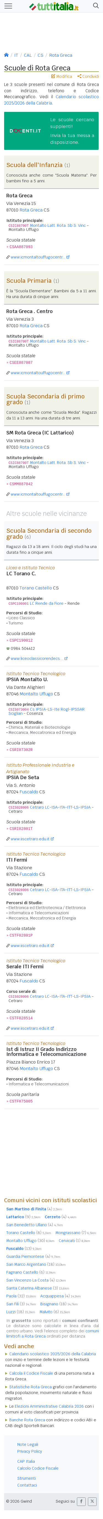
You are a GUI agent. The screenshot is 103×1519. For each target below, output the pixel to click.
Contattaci (27, 1485)
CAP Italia (26, 1461)
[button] (95, 6)
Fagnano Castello (30, 1272)
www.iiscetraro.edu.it (30, 838)
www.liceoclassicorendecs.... (37, 658)
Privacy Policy (29, 1451)
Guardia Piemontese (33, 1256)
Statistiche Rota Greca (30, 1386)
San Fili (21, 1303)
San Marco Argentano (36, 1264)
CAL (28, 55)
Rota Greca (60, 55)
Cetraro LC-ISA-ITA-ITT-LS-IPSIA (60, 807)
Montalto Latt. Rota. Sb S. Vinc (58, 225)
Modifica (61, 76)
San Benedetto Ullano (34, 1224)
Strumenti (26, 1478)
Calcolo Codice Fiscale (38, 1468)
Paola (21, 1296)
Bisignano (59, 1303)
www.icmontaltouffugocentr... (38, 257)
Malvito (55, 1311)
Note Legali (27, 1444)
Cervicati (74, 1240)
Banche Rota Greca (27, 1419)
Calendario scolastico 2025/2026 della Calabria (52, 1353)
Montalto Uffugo (36, 694)
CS (40, 55)
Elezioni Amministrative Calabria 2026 (49, 1406)
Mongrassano (75, 1232)
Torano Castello (36, 588)
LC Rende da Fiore (46, 603)
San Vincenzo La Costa (36, 1280)
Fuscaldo (29, 792)
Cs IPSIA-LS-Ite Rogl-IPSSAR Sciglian (47, 711)
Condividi (88, 76)
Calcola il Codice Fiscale (31, 1373)
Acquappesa (60, 1296)
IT (16, 55)
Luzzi (20, 1311)
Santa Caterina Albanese (37, 1288)
